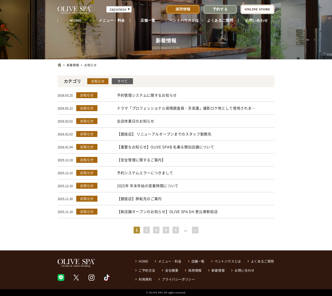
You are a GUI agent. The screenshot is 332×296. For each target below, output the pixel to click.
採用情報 (183, 9)
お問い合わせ (256, 20)
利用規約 (145, 279)
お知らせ (98, 81)
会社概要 (171, 270)
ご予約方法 (147, 270)
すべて (122, 81)
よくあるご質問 (220, 20)
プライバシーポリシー (178, 279)
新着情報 (73, 65)
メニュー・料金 (112, 20)
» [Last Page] (195, 229)
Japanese (117, 9)
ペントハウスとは (184, 20)
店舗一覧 (147, 20)
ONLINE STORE (257, 9)
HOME (76, 20)
